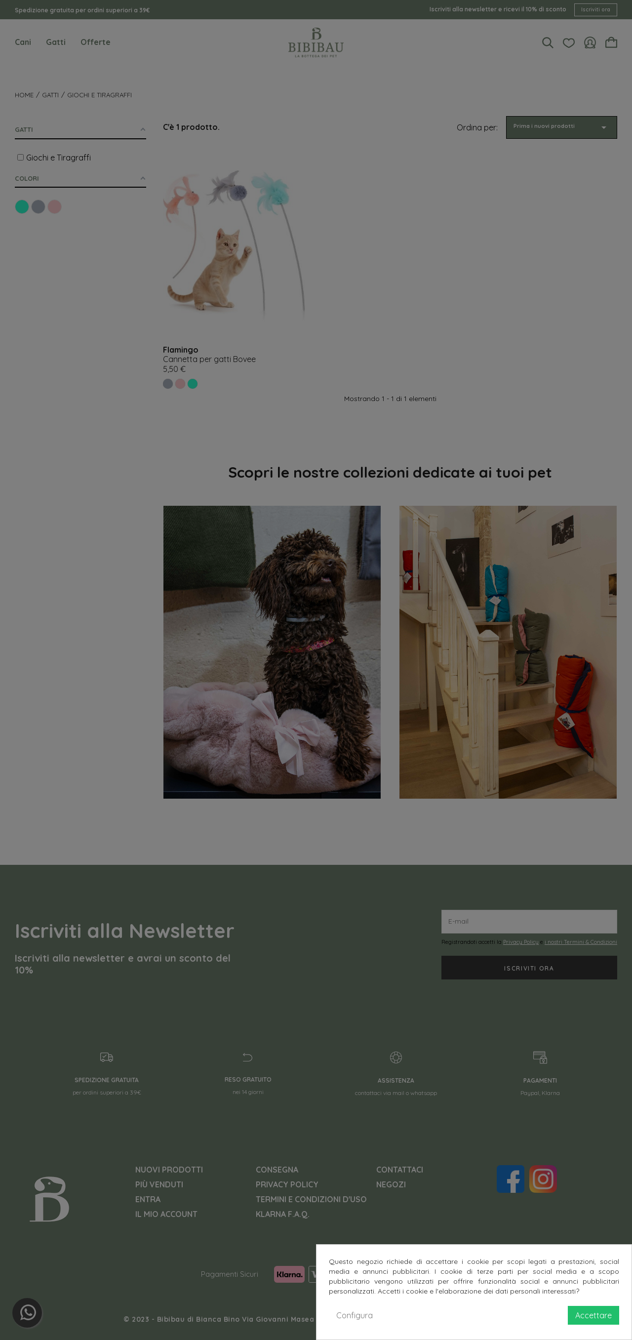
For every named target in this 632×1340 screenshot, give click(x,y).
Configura (354, 1315)
